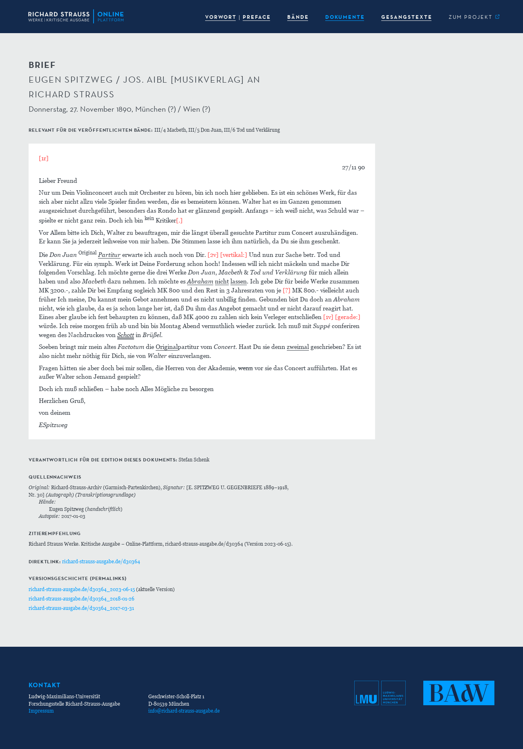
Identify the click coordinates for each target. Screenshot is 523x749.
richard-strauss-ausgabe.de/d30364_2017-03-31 (81, 608)
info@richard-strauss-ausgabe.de (184, 711)
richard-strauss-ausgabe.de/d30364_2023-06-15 (82, 589)
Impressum (41, 711)
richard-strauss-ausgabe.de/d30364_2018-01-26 (81, 599)
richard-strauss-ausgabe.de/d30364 (101, 561)
